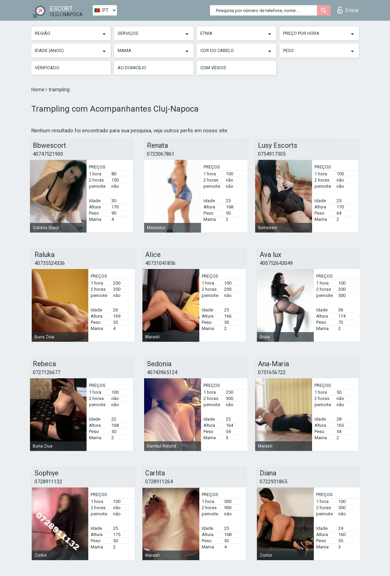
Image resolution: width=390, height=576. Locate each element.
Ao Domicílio (132, 67)
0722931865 (273, 482)
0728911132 (48, 482)
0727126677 (46, 372)
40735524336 (49, 263)
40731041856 (160, 263)
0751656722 (272, 372)
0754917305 (272, 154)
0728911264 (159, 482)
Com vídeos (213, 67)
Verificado (47, 67)
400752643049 (276, 263)
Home (38, 89)
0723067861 (160, 154)
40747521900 (48, 154)
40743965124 (162, 372)
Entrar (348, 10)
